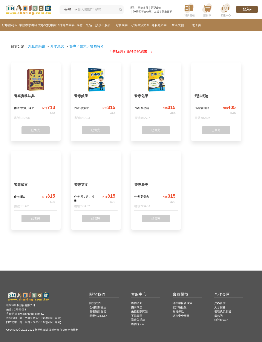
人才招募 (219, 307)
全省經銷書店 (97, 307)
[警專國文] (35, 182)
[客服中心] (225, 10)
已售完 (35, 130)
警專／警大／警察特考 (86, 46)
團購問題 (136, 307)
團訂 (133, 7)
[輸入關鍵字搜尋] (96, 9)
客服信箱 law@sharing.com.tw (25, 313)
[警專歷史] (156, 182)
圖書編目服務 (97, 311)
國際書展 (143, 7)
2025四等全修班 (142, 11)
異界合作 (219, 303)
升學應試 (57, 46)
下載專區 (136, 315)
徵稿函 (218, 315)
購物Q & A (137, 324)
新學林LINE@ (98, 315)
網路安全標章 (181, 315)
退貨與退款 (138, 319)
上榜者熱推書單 (163, 11)
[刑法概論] (216, 94)
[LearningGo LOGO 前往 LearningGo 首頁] (28, 10)
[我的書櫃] (188, 10)
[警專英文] (96, 182)
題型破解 (156, 7)
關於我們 (95, 303)
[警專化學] (156, 94)
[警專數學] (96, 94)
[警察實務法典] (35, 94)
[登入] (247, 10)
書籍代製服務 (222, 311)
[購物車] (207, 10)
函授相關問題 (139, 311)
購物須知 (136, 303)
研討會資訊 (221, 319)
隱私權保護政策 (182, 303)
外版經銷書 (36, 46)
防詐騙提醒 (180, 307)
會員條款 (178, 311)
